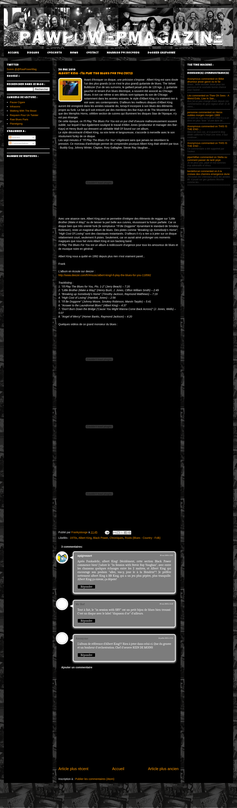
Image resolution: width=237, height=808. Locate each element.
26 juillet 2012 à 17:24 (165, 638)
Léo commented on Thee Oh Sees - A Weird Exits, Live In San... (208, 97)
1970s (73, 537)
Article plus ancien (163, 769)
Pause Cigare (17, 102)
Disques (33, 53)
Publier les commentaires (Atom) (94, 778)
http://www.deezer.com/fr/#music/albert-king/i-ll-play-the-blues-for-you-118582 (104, 275)
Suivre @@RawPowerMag (22, 69)
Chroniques (116, 537)
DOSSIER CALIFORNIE (161, 53)
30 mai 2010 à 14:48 (166, 604)
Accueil (13, 53)
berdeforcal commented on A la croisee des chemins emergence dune (208, 172)
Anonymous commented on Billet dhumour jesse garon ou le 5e (205, 80)
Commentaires (18, 143)
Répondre (86, 586)
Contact (92, 53)
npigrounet (84, 555)
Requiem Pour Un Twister (24, 115)
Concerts (54, 53)
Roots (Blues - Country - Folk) (143, 537)
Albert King (85, 537)
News (74, 53)
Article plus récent (73, 769)
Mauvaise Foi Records (123, 53)
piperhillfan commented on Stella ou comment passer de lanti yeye (207, 158)
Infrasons (15, 106)
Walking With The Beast (23, 110)
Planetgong (16, 123)
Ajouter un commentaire (76, 667)
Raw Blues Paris (19, 119)
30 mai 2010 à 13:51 (166, 555)
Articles (14, 137)
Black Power (100, 537)
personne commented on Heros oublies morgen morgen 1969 (204, 114)
